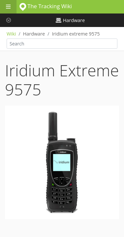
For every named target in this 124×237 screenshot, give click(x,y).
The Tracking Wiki (46, 6)
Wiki (11, 34)
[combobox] (62, 44)
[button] (8, 20)
